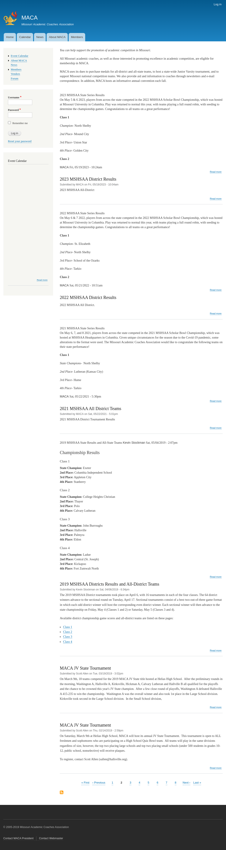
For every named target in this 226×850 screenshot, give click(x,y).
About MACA (57, 37)
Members (77, 37)
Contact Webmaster (51, 838)
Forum (14, 78)
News (39, 37)
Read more (216, 171)
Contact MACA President (18, 838)
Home (10, 37)
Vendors (15, 73)
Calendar (25, 37)
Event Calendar (19, 55)
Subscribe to (61, 793)
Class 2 (67, 632)
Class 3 (67, 636)
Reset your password (20, 141)
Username (13, 97)
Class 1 (67, 627)
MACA (29, 18)
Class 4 (67, 641)
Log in (217, 4)
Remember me (20, 123)
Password (13, 110)
